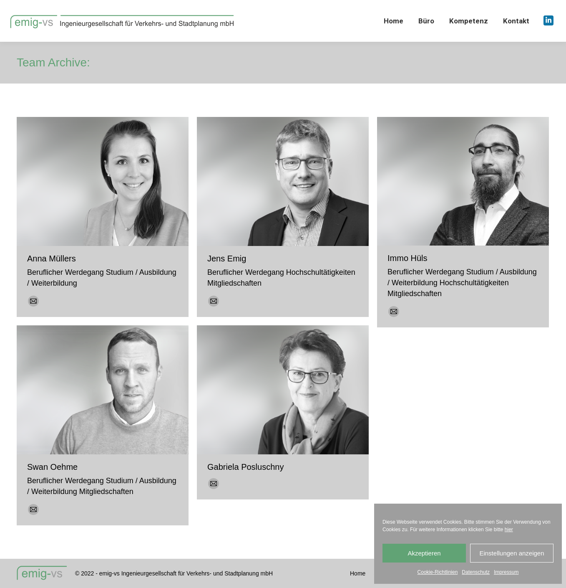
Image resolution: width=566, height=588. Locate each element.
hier (509, 529)
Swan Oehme (52, 466)
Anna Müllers (51, 258)
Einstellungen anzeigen (511, 553)
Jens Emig (226, 258)
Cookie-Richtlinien (438, 572)
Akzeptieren (424, 553)
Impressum (506, 572)
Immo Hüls (407, 258)
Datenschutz (476, 572)
